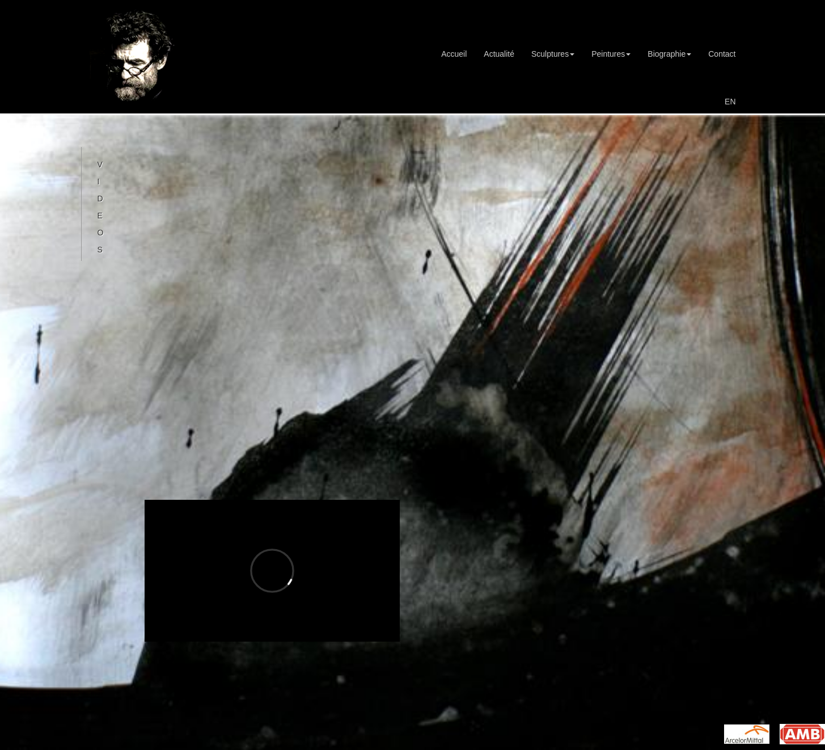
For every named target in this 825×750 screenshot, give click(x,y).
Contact (721, 53)
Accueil (454, 53)
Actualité (499, 53)
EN (730, 101)
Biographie (669, 53)
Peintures (611, 53)
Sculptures (552, 53)
